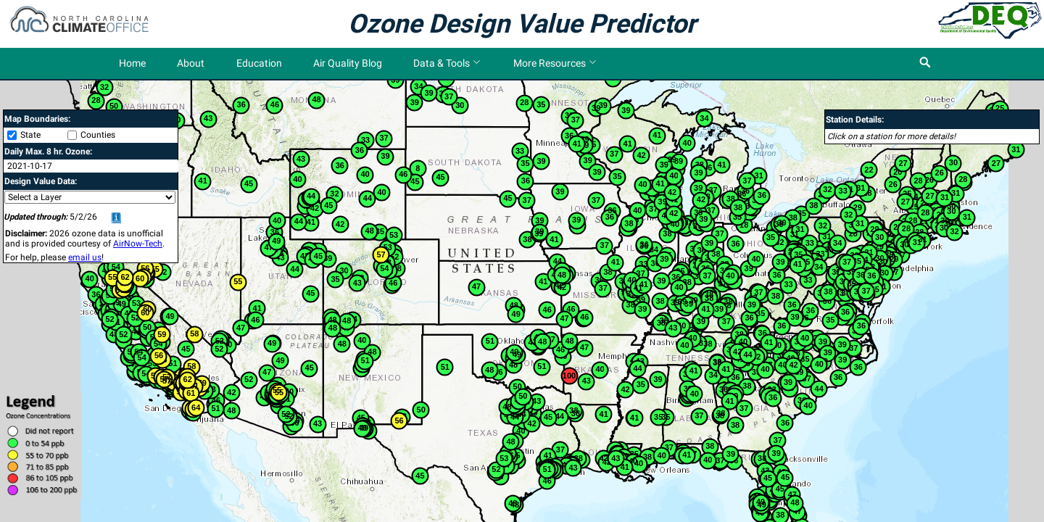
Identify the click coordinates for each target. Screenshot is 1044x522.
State (30, 135)
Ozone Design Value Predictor (522, 24)
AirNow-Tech (137, 244)
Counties (97, 135)
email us (85, 257)
